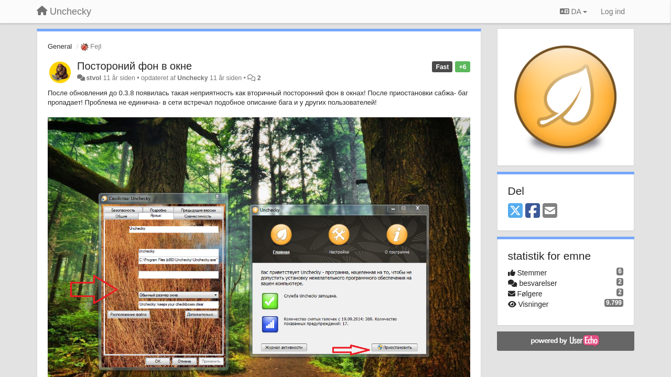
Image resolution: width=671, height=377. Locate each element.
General (60, 46)
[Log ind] (613, 11)
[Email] (550, 211)
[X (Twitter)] (515, 211)
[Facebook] (532, 211)
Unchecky (192, 78)
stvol (93, 78)
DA (573, 11)
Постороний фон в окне (134, 66)
